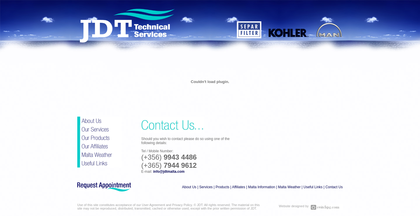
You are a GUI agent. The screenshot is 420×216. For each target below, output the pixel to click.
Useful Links (312, 187)
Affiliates (238, 187)
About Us (189, 187)
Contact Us (334, 187)
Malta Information (261, 187)
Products (222, 187)
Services (206, 187)
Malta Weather (289, 187)
